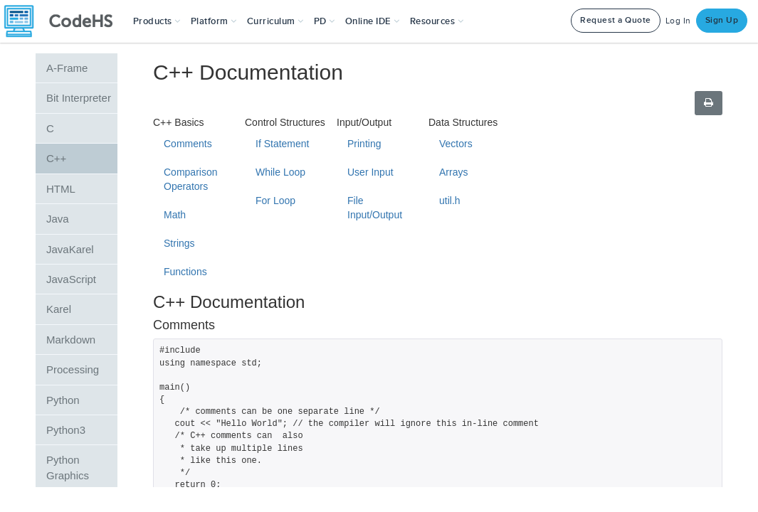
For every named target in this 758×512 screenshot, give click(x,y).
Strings (179, 243)
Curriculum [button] (275, 21)
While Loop (280, 172)
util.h (449, 200)
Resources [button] (437, 21)
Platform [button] (214, 21)
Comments (188, 143)
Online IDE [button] (372, 21)
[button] (157, 21)
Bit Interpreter (78, 98)
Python (63, 400)
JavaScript (71, 279)
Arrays (453, 172)
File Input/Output (374, 207)
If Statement (282, 143)
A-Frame (67, 68)
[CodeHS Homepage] (64, 21)
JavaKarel (70, 249)
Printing (364, 143)
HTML (60, 189)
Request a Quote (615, 20)
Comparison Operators (190, 179)
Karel (58, 309)
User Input (370, 172)
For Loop (275, 200)
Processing (72, 369)
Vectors (456, 143)
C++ (56, 158)
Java (57, 219)
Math (175, 214)
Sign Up (722, 20)
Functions (185, 271)
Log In (678, 21)
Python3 (65, 430)
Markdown (70, 340)
